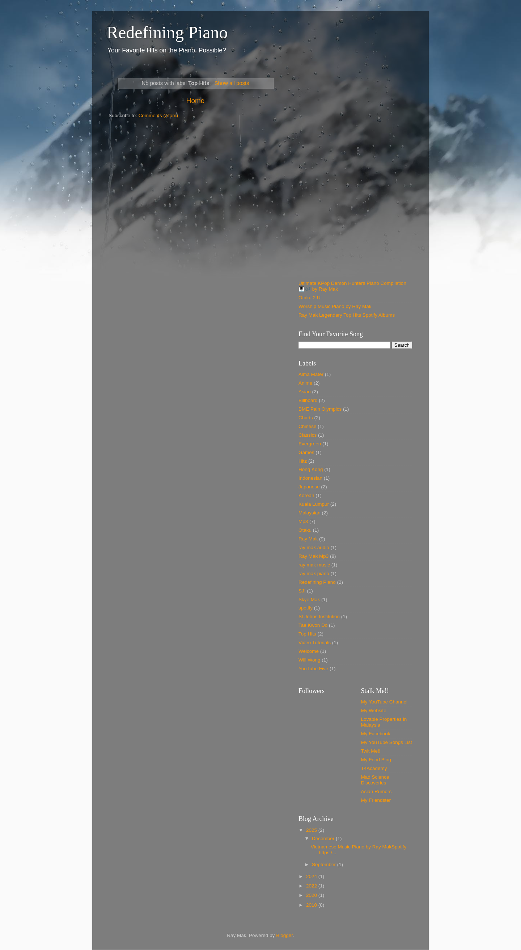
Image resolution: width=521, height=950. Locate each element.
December (324, 838)
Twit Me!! (371, 751)
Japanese (309, 486)
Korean (306, 495)
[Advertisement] (355, 119)
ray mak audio (313, 547)
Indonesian (310, 478)
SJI (302, 591)
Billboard (308, 400)
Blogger (284, 935)
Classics (307, 435)
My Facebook (375, 733)
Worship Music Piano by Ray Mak (335, 306)
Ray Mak (308, 539)
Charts (305, 417)
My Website (373, 710)
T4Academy (374, 768)
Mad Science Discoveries (375, 780)
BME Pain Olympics (320, 409)
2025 (312, 830)
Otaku (305, 530)
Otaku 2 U (309, 297)
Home (195, 100)
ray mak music (314, 565)
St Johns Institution (319, 616)
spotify (305, 608)
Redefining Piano (167, 32)
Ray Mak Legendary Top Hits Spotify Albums (346, 315)
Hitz (302, 461)
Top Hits (307, 634)
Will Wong (309, 660)
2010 (312, 905)
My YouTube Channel (384, 702)
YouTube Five (313, 668)
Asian (304, 391)
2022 (312, 886)
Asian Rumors (376, 791)
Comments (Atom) (158, 115)
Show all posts (232, 83)
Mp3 (303, 521)
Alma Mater (310, 374)
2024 (312, 876)
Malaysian (309, 512)
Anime (305, 383)
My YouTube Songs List (386, 742)
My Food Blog (376, 759)
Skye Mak (309, 599)
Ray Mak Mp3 (313, 556)
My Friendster (376, 800)
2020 (312, 895)
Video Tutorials (314, 642)
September (324, 864)
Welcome (308, 651)
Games (306, 452)
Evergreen (309, 443)
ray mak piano (313, 573)
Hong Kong (310, 469)
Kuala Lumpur (313, 504)
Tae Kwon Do (312, 625)
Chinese (307, 426)
